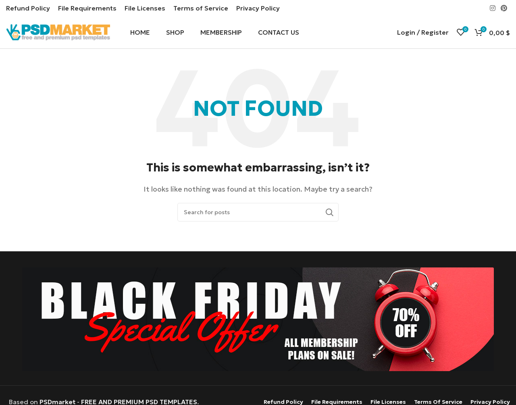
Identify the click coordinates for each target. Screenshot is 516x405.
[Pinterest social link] (504, 8)
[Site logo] (58, 31)
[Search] (258, 212)
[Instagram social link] (492, 8)
